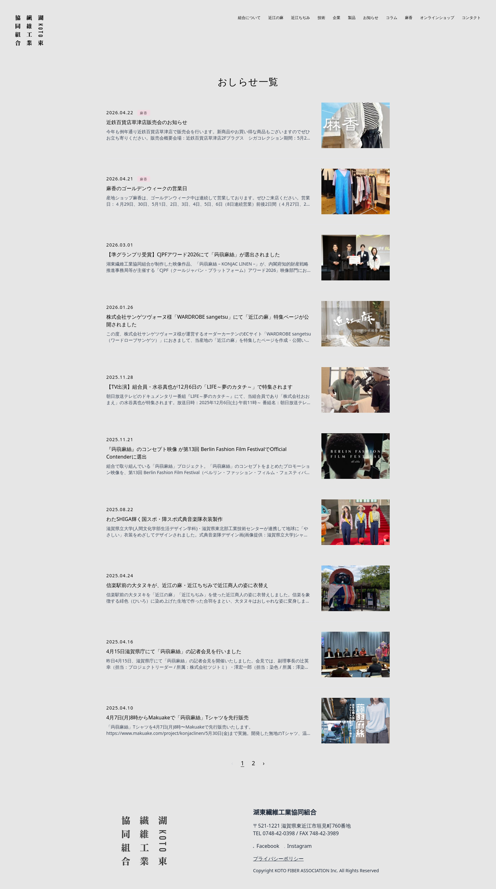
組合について (249, 17)
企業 (336, 17)
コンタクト (471, 17)
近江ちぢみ (300, 17)
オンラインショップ (437, 17)
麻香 (408, 17)
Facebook (266, 846)
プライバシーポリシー (278, 858)
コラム (391, 17)
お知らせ (370, 17)
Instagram (298, 846)
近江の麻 (275, 17)
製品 (352, 17)
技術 (321, 17)
